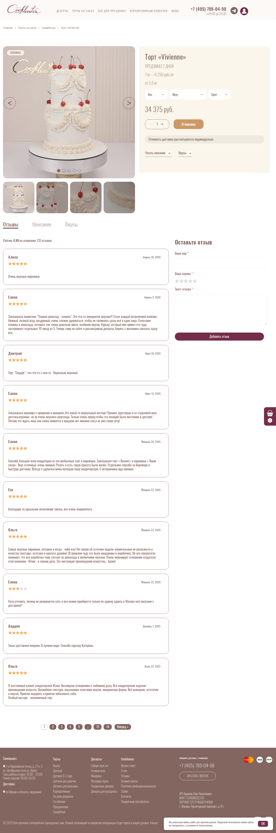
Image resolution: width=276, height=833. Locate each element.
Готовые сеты (98, 771)
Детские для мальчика (65, 786)
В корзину (191, 124)
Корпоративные (61, 791)
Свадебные (59, 812)
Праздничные (60, 807)
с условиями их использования (198, 825)
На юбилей (59, 802)
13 (97, 727)
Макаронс (96, 776)
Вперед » (122, 727)
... (88, 727)
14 (107, 727)
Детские (57, 771)
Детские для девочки (64, 781)
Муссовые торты (99, 781)
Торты (56, 759)
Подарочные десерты (102, 786)
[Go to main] (24, 9)
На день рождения (63, 796)
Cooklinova (127, 759)
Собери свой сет (100, 766)
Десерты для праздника (104, 791)
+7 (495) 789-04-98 (208, 9)
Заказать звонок (198, 776)
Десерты (96, 759)
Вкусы (56, 766)
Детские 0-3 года (62, 776)
